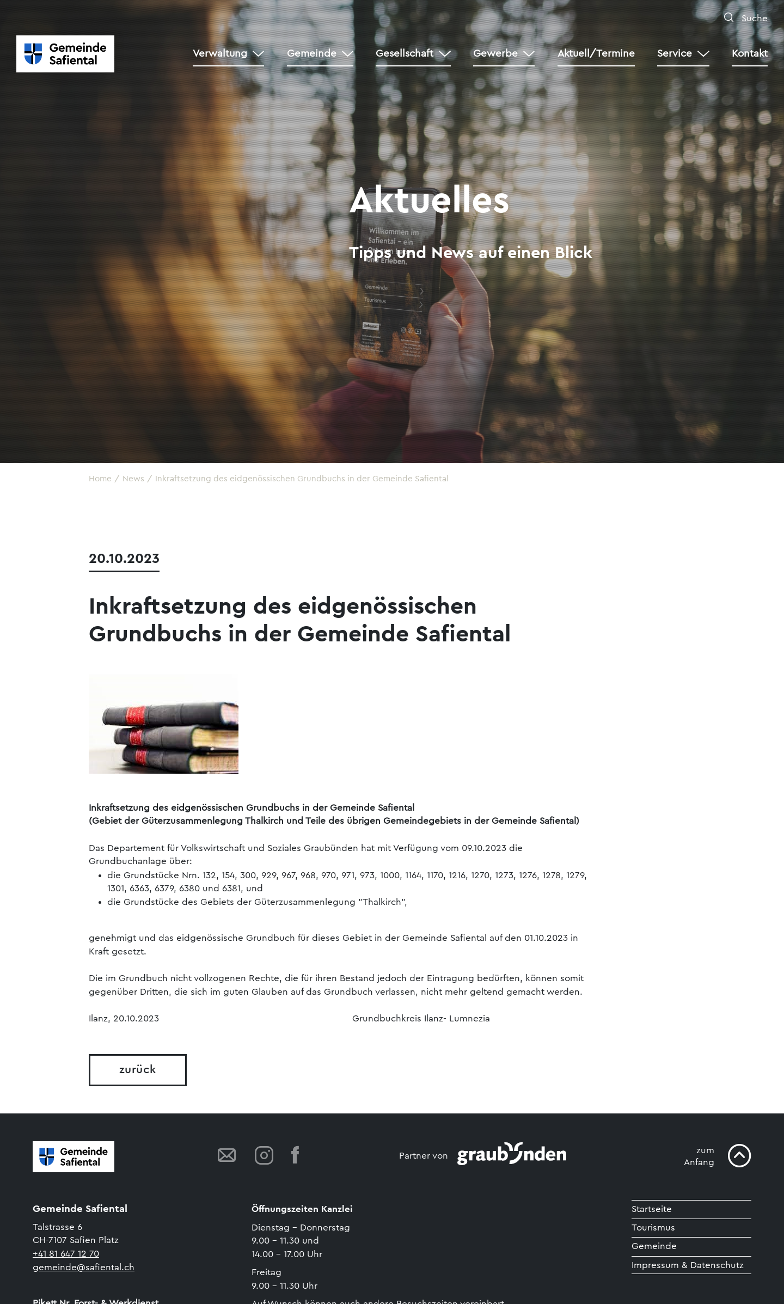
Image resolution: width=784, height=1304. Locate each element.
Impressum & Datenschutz (688, 1265)
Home (100, 479)
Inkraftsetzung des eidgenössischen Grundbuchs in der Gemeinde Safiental (302, 479)
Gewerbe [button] (495, 53)
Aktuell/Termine (596, 53)
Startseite (652, 1209)
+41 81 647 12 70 (66, 1253)
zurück (137, 1069)
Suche (753, 18)
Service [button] (674, 53)
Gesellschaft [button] (404, 53)
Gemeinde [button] (311, 53)
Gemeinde (654, 1246)
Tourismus (653, 1227)
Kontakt (750, 53)
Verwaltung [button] (220, 53)
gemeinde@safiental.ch (83, 1267)
